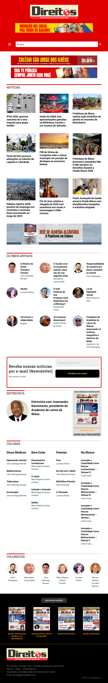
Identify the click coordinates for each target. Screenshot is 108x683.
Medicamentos (14, 470)
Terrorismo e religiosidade (26, 319)
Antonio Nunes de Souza (59, 324)
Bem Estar (38, 452)
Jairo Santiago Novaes (26, 277)
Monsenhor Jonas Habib (58, 280)
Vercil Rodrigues (93, 276)
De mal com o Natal (65, 470)
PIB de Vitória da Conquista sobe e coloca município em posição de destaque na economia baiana (53, 158)
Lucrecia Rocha (27, 292)
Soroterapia (12, 492)
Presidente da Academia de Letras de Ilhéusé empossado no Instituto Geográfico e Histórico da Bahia (93, 329)
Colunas (13, 444)
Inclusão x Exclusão (41, 489)
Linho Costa (86, 475)
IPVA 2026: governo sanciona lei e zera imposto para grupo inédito (17, 121)
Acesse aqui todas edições (87, 434)
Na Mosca (87, 452)
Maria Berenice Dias (92, 299)
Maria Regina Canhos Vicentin (40, 467)
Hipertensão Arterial (16, 460)
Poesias (61, 452)
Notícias (13, 87)
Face (58, 460)
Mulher (34, 502)
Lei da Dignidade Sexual (91, 291)
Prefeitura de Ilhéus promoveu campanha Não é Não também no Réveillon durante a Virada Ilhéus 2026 (87, 164)
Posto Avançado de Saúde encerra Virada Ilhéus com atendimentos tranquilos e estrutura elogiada (87, 202)
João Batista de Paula (65, 474)
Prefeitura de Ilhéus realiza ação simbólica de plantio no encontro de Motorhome (87, 118)
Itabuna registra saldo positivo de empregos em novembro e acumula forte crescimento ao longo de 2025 (21, 210)
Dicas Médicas (16, 452)
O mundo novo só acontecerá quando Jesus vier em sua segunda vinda (60, 269)
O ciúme (35, 476)
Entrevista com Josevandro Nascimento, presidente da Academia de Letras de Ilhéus (49, 408)
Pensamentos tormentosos (38, 462)
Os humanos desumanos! (59, 319)
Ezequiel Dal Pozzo (58, 308)
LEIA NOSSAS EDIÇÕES (54, 600)
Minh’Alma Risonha (65, 481)
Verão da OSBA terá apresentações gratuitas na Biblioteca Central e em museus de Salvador (53, 121)
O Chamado (62, 492)
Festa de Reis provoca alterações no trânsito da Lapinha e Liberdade (20, 159)
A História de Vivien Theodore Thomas (26, 268)
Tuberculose (12, 481)
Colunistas (16, 557)
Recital (23, 288)
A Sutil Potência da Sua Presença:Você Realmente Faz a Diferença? (60, 296)
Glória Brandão (62, 485)
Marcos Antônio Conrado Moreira (95, 581)
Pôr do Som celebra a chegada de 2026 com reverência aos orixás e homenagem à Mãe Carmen (52, 207)
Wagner (23, 323)
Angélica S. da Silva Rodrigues (93, 345)
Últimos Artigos (19, 256)
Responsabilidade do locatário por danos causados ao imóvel (95, 268)
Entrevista (15, 393)
